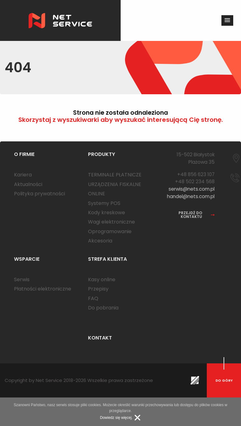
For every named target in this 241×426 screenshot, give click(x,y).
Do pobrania (103, 307)
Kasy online (101, 279)
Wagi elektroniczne (111, 221)
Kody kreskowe (106, 212)
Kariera (23, 174)
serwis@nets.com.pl (192, 189)
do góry (224, 380)
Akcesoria (100, 240)
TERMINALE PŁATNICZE (114, 174)
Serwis (22, 279)
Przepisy (98, 288)
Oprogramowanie (110, 231)
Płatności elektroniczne (42, 288)
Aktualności (28, 184)
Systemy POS (104, 203)
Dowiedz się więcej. (116, 417)
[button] (227, 20)
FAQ (93, 298)
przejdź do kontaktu (196, 215)
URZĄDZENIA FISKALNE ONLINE (114, 189)
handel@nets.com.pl (191, 196)
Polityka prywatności (39, 193)
